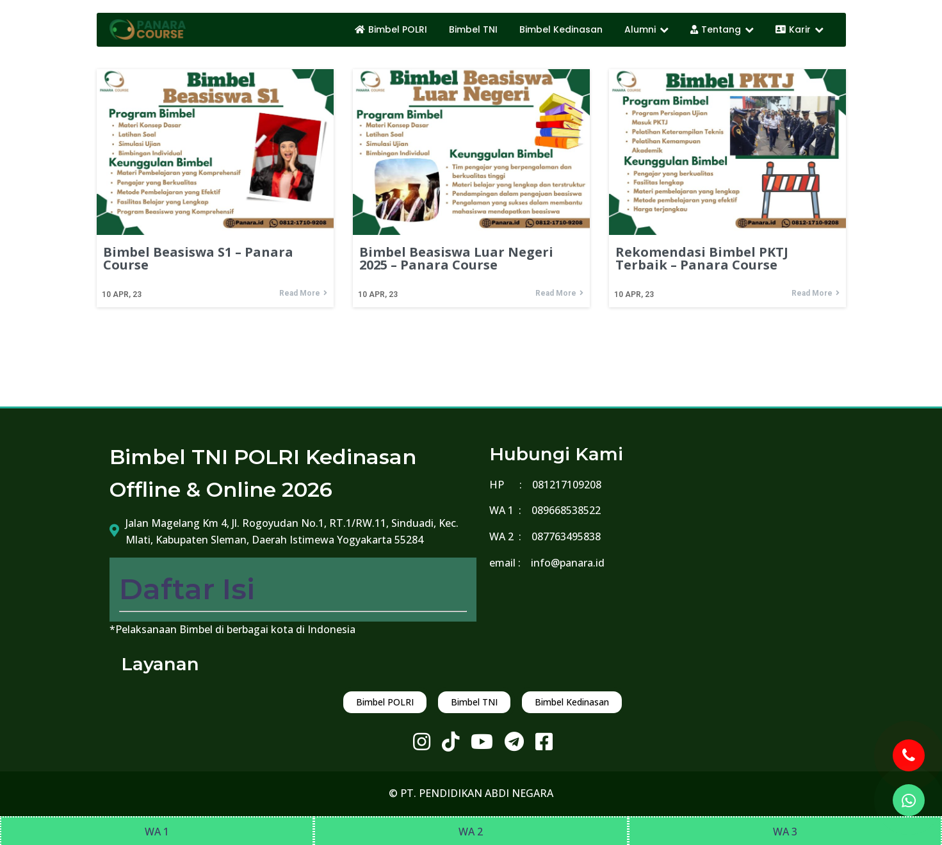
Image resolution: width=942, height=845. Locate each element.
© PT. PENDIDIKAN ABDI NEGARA (471, 793)
